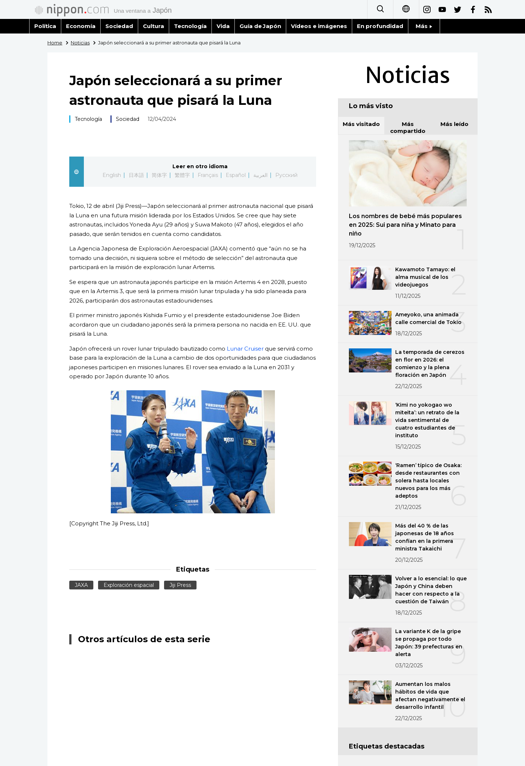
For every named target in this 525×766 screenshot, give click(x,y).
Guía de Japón (260, 26)
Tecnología (190, 26)
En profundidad (380, 26)
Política (45, 26)
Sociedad (119, 26)
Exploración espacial (129, 585)
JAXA (81, 585)
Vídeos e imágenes (319, 26)
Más (424, 26)
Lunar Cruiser (245, 348)
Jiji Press (180, 585)
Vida (223, 26)
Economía (81, 26)
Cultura (153, 26)
